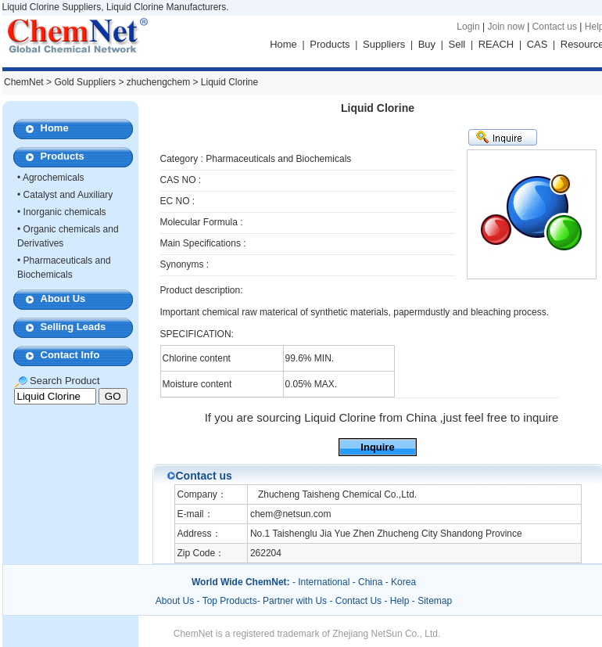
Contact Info (70, 355)
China (370, 582)
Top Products (229, 600)
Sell (457, 44)
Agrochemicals (53, 177)
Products (329, 44)
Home (283, 44)
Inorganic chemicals (64, 212)
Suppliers (384, 44)
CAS (537, 44)
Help (400, 600)
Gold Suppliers (85, 82)
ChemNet (24, 82)
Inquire (377, 447)
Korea (403, 582)
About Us (63, 298)
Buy (426, 44)
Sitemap (434, 600)
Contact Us (358, 600)
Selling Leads (73, 326)
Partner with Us (296, 600)
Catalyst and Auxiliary (68, 194)
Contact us (554, 26)
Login (468, 26)
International (323, 582)
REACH (496, 44)
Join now (505, 26)
